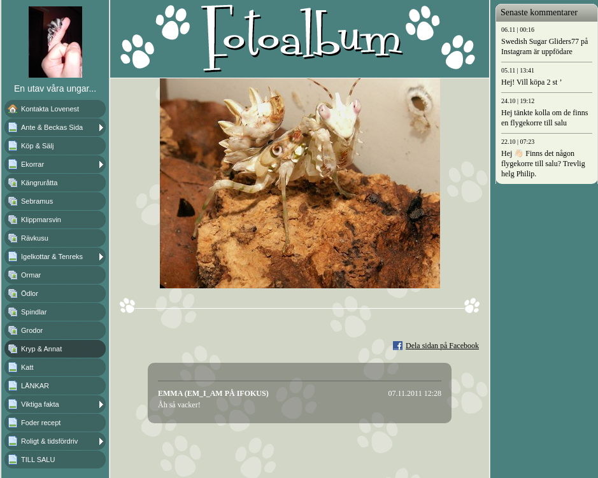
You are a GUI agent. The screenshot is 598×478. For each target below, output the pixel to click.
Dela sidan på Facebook (442, 345)
